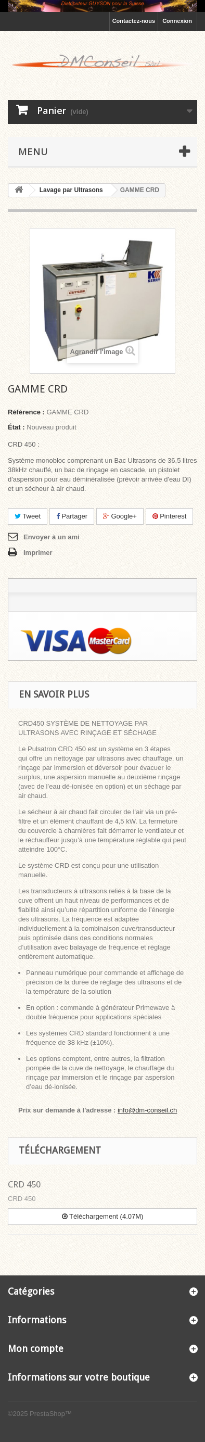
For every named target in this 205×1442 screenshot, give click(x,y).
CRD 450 (24, 1184)
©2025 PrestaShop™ (40, 1414)
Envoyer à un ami (51, 537)
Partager (71, 516)
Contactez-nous (134, 21)
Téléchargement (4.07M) (103, 1216)
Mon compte (35, 1348)
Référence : (26, 412)
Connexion (177, 21)
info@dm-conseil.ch (147, 1110)
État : (16, 427)
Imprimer (38, 552)
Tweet (28, 516)
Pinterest (169, 516)
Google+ (120, 516)
